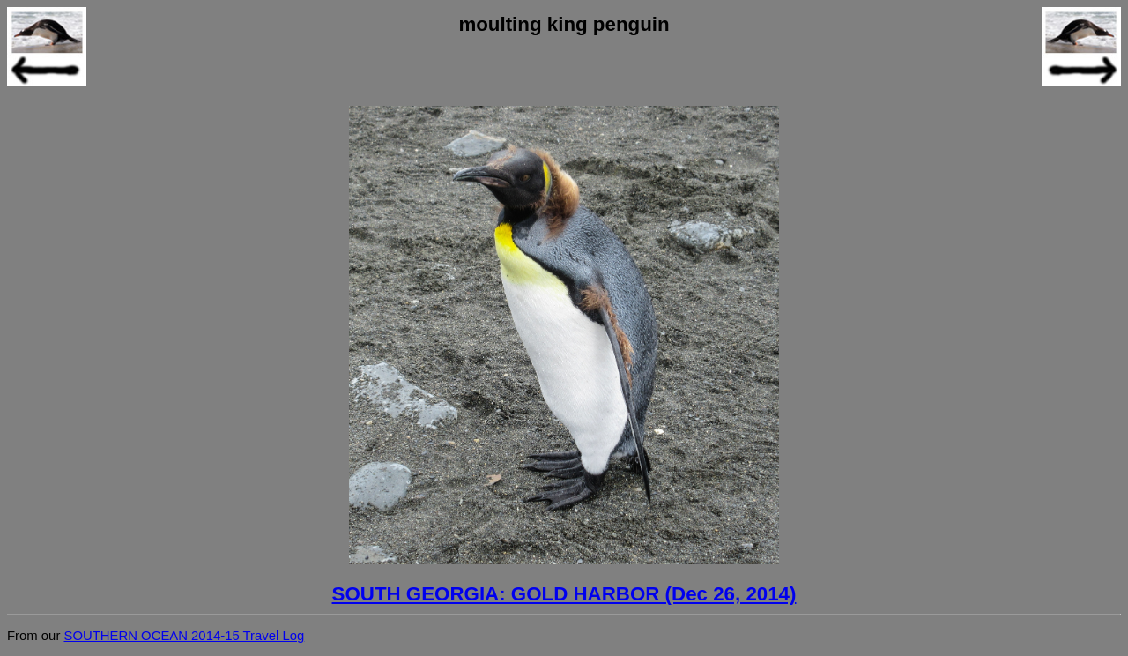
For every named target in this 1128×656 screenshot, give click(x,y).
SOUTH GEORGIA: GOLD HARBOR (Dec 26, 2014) (564, 594)
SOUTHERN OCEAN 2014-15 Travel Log (183, 636)
